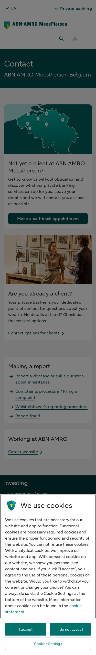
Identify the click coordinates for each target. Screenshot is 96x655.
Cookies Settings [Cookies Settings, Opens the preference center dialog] (48, 643)
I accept (26, 629)
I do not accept (70, 629)
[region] (48, 574)
